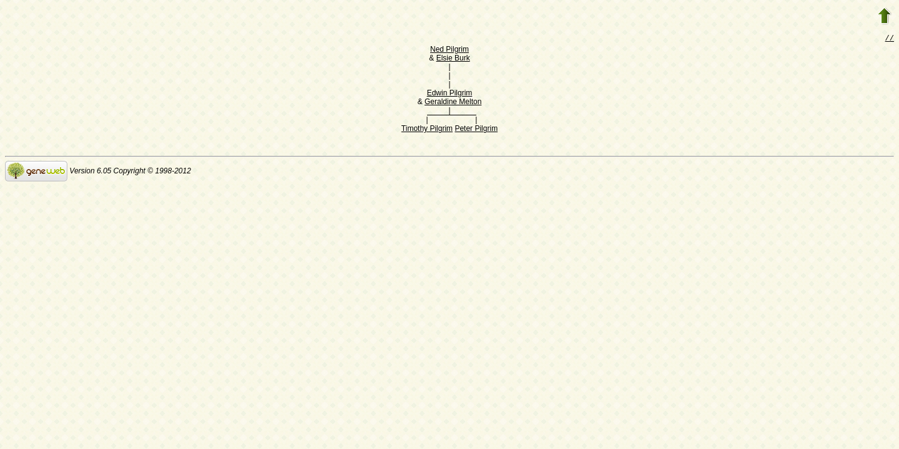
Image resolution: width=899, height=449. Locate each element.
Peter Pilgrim (476, 129)
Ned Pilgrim (449, 50)
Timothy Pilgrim (427, 129)
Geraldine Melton (453, 103)
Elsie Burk (453, 59)
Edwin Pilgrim (450, 94)
